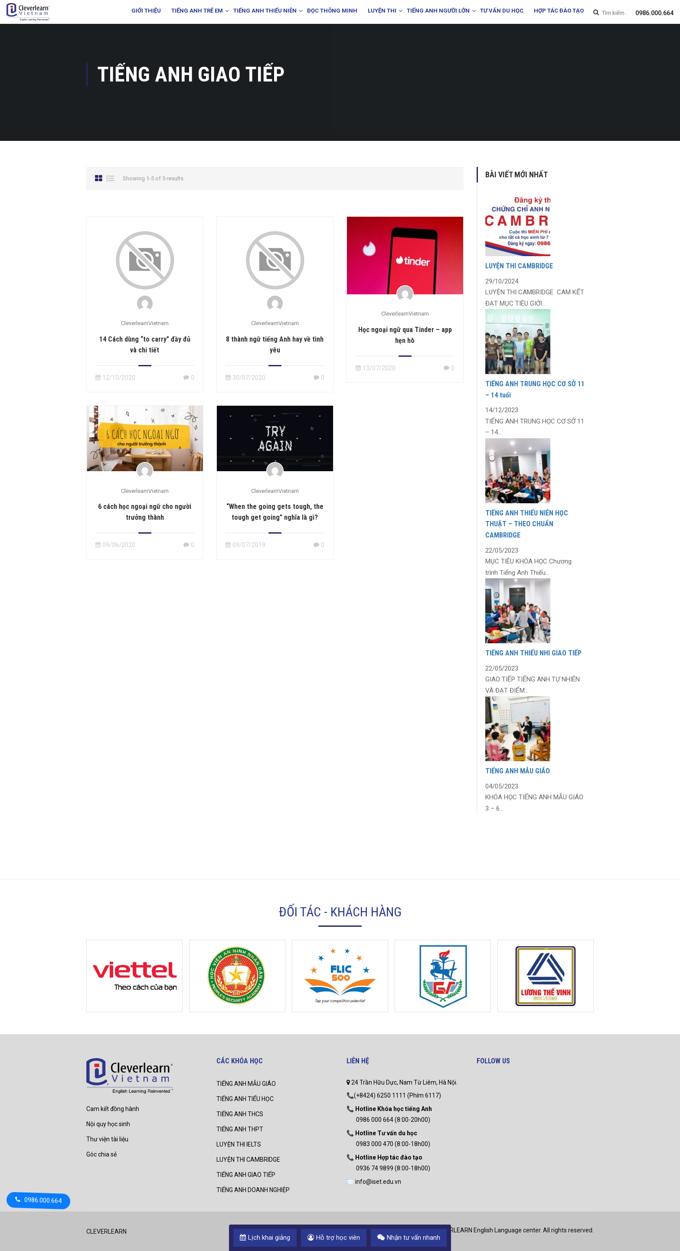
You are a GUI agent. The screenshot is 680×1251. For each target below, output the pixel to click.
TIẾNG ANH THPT (239, 1129)
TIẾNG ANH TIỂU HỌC (245, 1098)
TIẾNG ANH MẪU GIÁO (517, 771)
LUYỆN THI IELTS (238, 1144)
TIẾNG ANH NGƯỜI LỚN (438, 10)
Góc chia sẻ (101, 1154)
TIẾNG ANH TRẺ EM (197, 10)
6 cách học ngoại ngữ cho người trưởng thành (144, 511)
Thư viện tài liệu (107, 1139)
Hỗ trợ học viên (333, 1237)
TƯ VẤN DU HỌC (501, 10)
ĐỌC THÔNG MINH (332, 10)
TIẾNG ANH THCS (239, 1114)
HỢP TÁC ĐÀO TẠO (559, 10)
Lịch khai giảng (265, 1237)
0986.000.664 (654, 13)
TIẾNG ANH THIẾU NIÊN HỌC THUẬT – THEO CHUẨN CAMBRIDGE (526, 524)
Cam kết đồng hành (112, 1108)
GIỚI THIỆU (146, 10)
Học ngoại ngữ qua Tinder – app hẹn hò (405, 335)
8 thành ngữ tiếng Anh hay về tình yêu (275, 344)
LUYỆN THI (382, 10)
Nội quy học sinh (108, 1124)
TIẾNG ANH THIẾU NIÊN (265, 10)
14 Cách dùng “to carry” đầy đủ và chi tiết (144, 344)
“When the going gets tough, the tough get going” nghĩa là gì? (275, 511)
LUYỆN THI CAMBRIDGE (519, 266)
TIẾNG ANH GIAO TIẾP (245, 1174)
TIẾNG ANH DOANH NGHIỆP (253, 1189)
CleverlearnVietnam (145, 323)
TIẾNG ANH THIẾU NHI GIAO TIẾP (533, 653)
